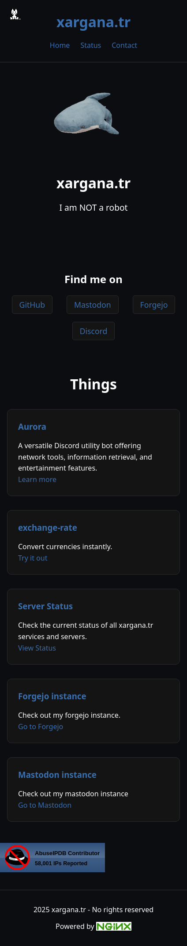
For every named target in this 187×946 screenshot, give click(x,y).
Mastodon (92, 304)
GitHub (32, 304)
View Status (37, 648)
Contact (124, 45)
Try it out (32, 558)
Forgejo (154, 304)
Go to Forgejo (40, 726)
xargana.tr (93, 21)
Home (60, 45)
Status (90, 45)
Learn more (37, 479)
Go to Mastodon (44, 805)
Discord (94, 331)
